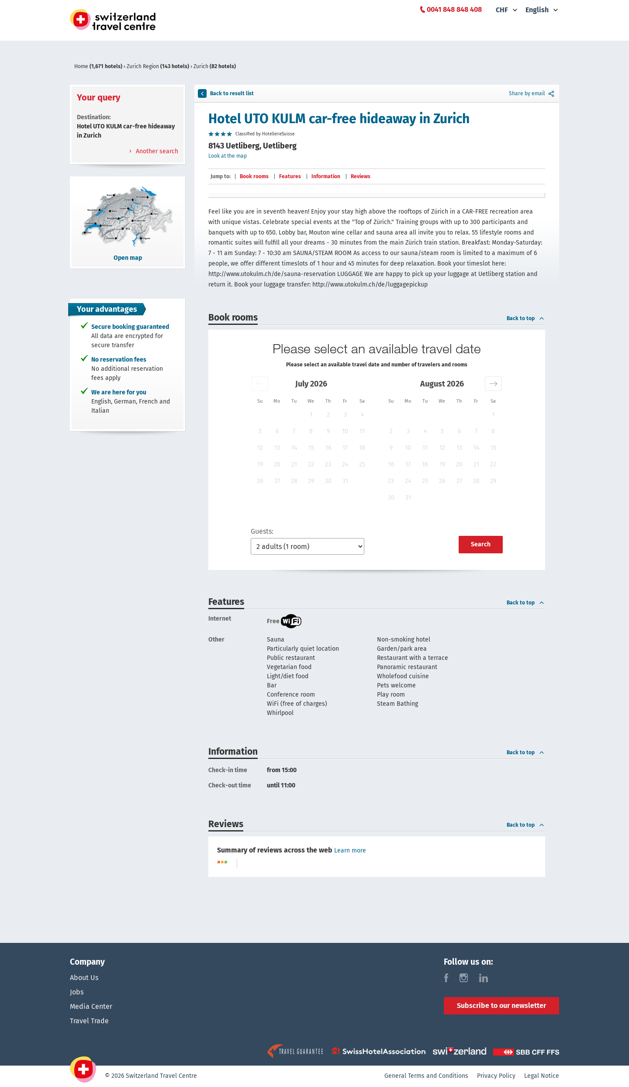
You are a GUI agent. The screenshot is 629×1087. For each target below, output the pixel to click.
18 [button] (362, 448)
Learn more (350, 850)
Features (290, 176)
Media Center (91, 1007)
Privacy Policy (496, 1076)
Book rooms (254, 176)
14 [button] (294, 448)
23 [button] (328, 464)
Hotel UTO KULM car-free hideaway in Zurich (339, 119)
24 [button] (345, 464)
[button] (259, 383)
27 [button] (277, 481)
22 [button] (311, 464)
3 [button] (345, 414)
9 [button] (328, 431)
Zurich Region (158, 66)
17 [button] (345, 448)
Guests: (262, 531)
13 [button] (277, 448)
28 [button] (294, 481)
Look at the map (227, 156)
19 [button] (260, 464)
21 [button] (294, 464)
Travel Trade (89, 1022)
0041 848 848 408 (454, 9)
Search (481, 544)
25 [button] (362, 464)
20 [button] (277, 464)
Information (325, 176)
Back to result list (226, 93)
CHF (502, 10)
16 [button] (328, 448)
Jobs (76, 992)
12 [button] (260, 448)
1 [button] (311, 414)
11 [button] (362, 431)
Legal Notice (541, 1076)
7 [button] (294, 431)
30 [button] (328, 481)
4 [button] (362, 414)
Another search (156, 151)
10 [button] (345, 431)
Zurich (215, 66)
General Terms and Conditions (426, 1076)
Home (99, 66)
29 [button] (311, 481)
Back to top (526, 318)
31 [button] (345, 481)
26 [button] (260, 481)
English (537, 10)
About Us (84, 977)
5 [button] (260, 431)
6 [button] (277, 431)
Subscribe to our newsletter (501, 1005)
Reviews (360, 176)
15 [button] (311, 448)
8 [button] (311, 431)
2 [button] (328, 414)
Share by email (532, 93)
